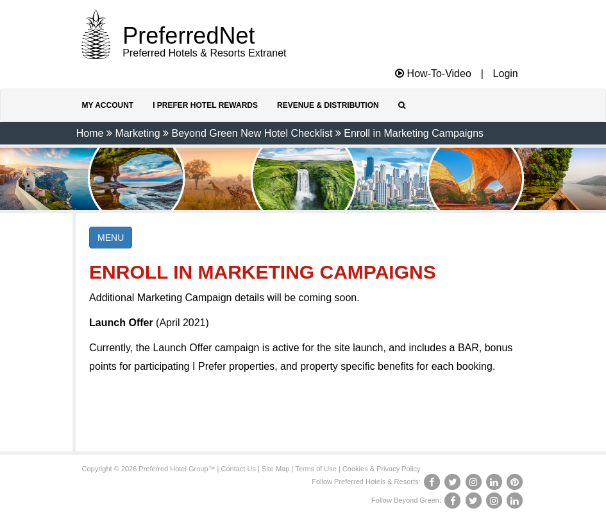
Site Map (275, 469)
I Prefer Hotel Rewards (205, 105)
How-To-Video (433, 73)
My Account (108, 105)
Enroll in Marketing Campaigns (414, 133)
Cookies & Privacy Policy (381, 469)
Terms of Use (316, 469)
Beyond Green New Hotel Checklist (252, 133)
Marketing (137, 133)
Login (505, 74)
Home (90, 133)
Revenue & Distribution (328, 105)
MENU (110, 237)
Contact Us (238, 469)
